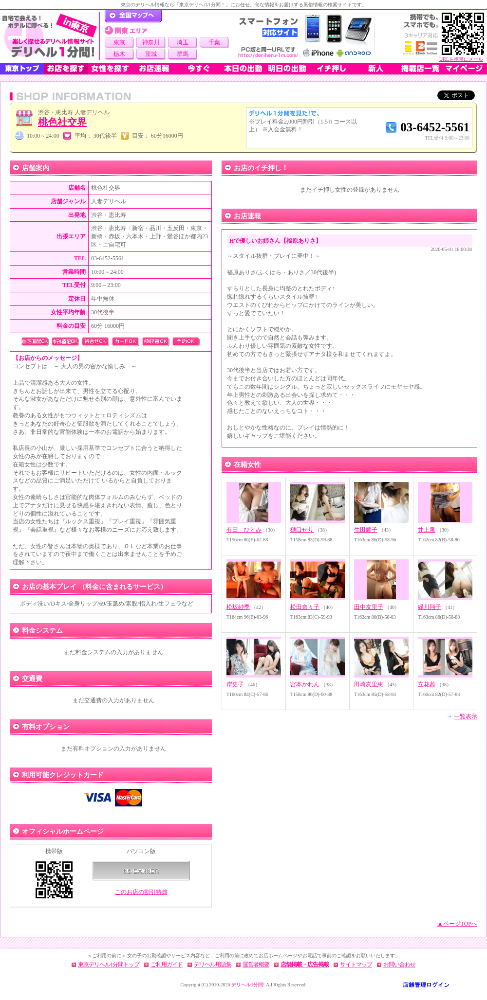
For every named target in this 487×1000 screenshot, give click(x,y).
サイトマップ (356, 964)
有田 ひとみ (244, 529)
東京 (119, 42)
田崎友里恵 (368, 684)
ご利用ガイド (166, 964)
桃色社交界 (62, 122)
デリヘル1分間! (247, 984)
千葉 (214, 42)
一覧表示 (465, 716)
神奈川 (151, 42)
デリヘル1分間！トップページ (133, 16)
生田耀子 (365, 529)
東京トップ (22, 68)
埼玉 (182, 42)
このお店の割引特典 (141, 892)
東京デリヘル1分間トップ (108, 964)
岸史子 (235, 684)
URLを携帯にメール (461, 59)
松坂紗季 (238, 607)
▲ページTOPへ (457, 923)
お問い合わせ (399, 964)
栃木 (119, 54)
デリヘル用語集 (212, 964)
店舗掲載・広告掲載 (305, 964)
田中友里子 (368, 607)
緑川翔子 (429, 607)
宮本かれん (304, 684)
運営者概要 (256, 964)
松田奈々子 (304, 607)
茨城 (151, 54)
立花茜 (426, 684)
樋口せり (302, 529)
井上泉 (426, 529)
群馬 (182, 54)
